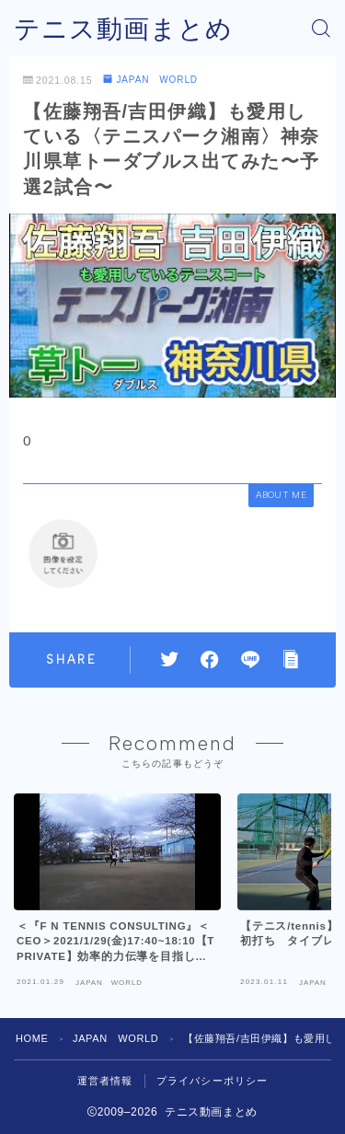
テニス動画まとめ (123, 29)
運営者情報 (105, 1080)
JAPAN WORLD (150, 80)
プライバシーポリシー (212, 1080)
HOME (32, 1038)
